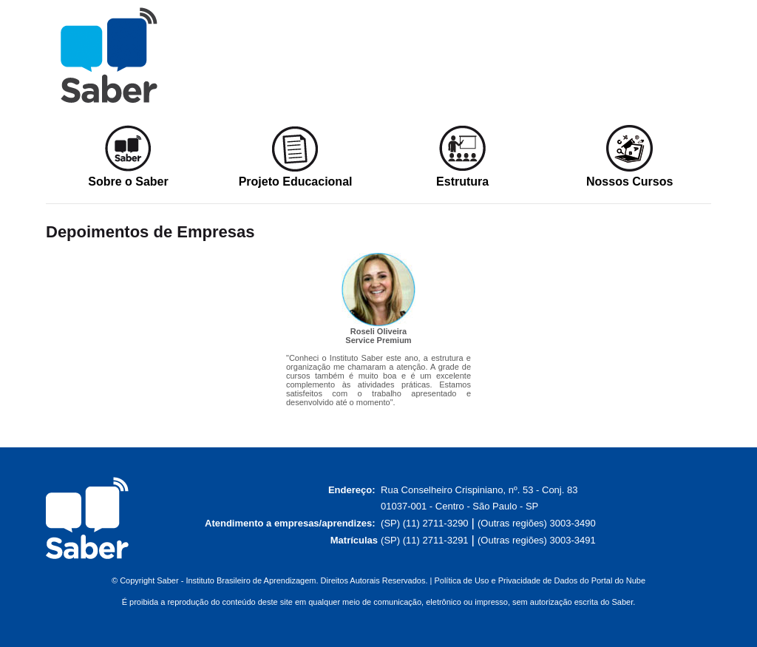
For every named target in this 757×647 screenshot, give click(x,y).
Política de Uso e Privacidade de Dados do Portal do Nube (539, 580)
